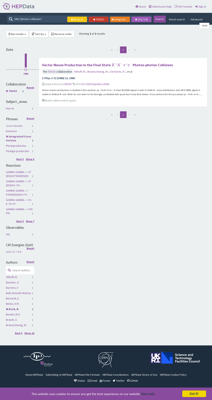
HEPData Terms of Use (144, 374)
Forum (105, 380)
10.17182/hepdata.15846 (95, 84)
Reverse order (61, 34)
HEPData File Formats (87, 374)
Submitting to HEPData (59, 374)
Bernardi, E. (12, 298)
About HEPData (34, 374)
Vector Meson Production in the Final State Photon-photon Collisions (107, 65)
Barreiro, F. (12, 287)
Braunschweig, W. (16, 325)
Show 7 (30, 221)
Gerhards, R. (118, 71)
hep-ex (10, 108)
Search (159, 19)
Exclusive (11, 131)
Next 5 (20, 159)
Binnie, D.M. (12, 303)
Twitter (119, 380)
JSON (204, 25)
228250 (67, 84)
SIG (8, 234)
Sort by (39, 34)
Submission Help (160, 6)
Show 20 (29, 333)
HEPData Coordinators (116, 374)
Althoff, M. (11, 277)
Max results (17, 34)
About (141, 6)
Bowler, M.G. (13, 314)
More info (148, 394)
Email (92, 380)
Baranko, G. (12, 282)
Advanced (196, 19)
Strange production (17, 151)
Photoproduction (16, 146)
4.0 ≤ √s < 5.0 (13, 251)
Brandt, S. (11, 320)
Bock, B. (14, 309)
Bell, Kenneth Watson (18, 293)
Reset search (177, 19)
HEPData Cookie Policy (173, 374)
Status (79, 380)
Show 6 (30, 159)
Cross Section (14, 126)
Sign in (200, 6)
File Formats (183, 6)
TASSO (13, 91)
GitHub (132, 380)
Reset (30, 87)
